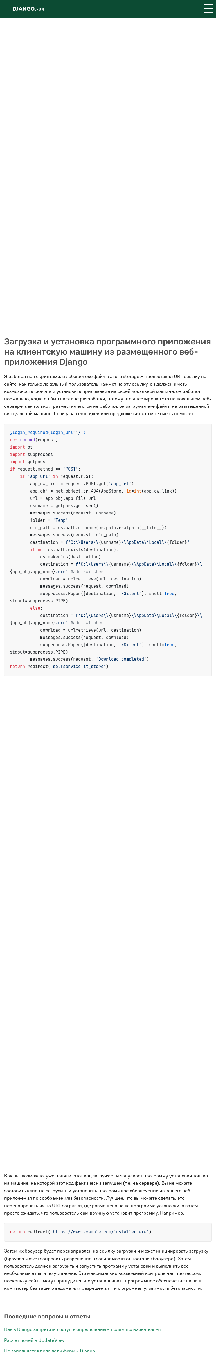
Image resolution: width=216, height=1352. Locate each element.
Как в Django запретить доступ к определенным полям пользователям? (82, 1329)
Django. (28, 9)
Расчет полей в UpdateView (34, 1340)
